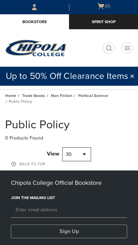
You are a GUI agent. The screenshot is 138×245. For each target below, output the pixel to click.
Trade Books (33, 95)
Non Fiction (61, 95)
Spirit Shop (104, 21)
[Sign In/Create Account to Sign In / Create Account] (34, 7)
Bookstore (34, 21)
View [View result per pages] (53, 153)
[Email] (69, 210)
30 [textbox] (69, 154)
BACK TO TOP (32, 164)
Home (10, 95)
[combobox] (76, 154)
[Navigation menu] (127, 48)
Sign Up (69, 231)
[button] (132, 76)
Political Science (93, 95)
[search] (109, 48)
